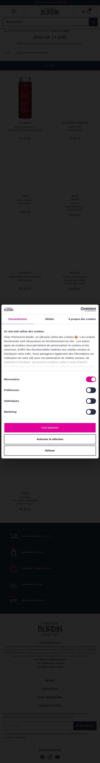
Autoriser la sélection (50, 439)
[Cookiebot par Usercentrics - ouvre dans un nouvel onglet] (80, 309)
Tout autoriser (50, 427)
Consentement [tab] (17, 318)
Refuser (50, 450)
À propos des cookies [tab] (82, 318)
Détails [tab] (49, 318)
